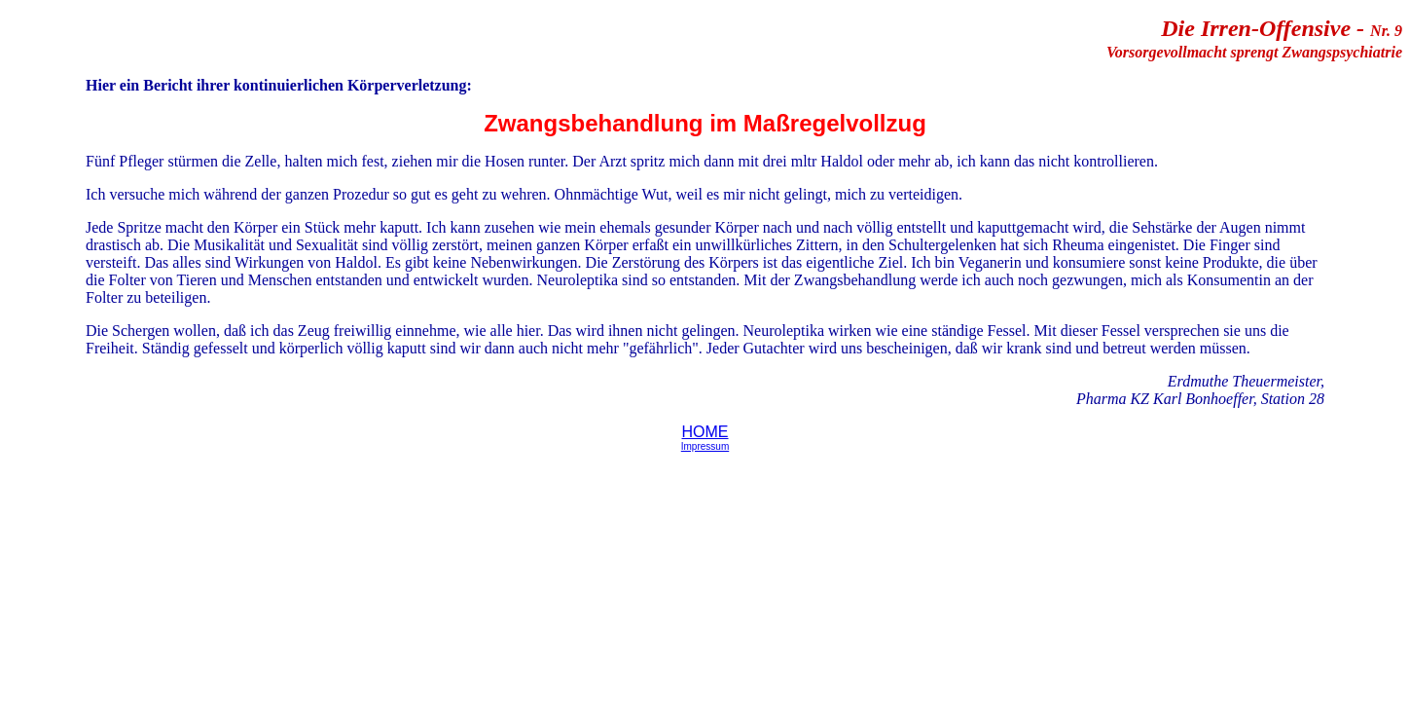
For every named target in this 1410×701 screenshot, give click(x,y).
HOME (705, 432)
